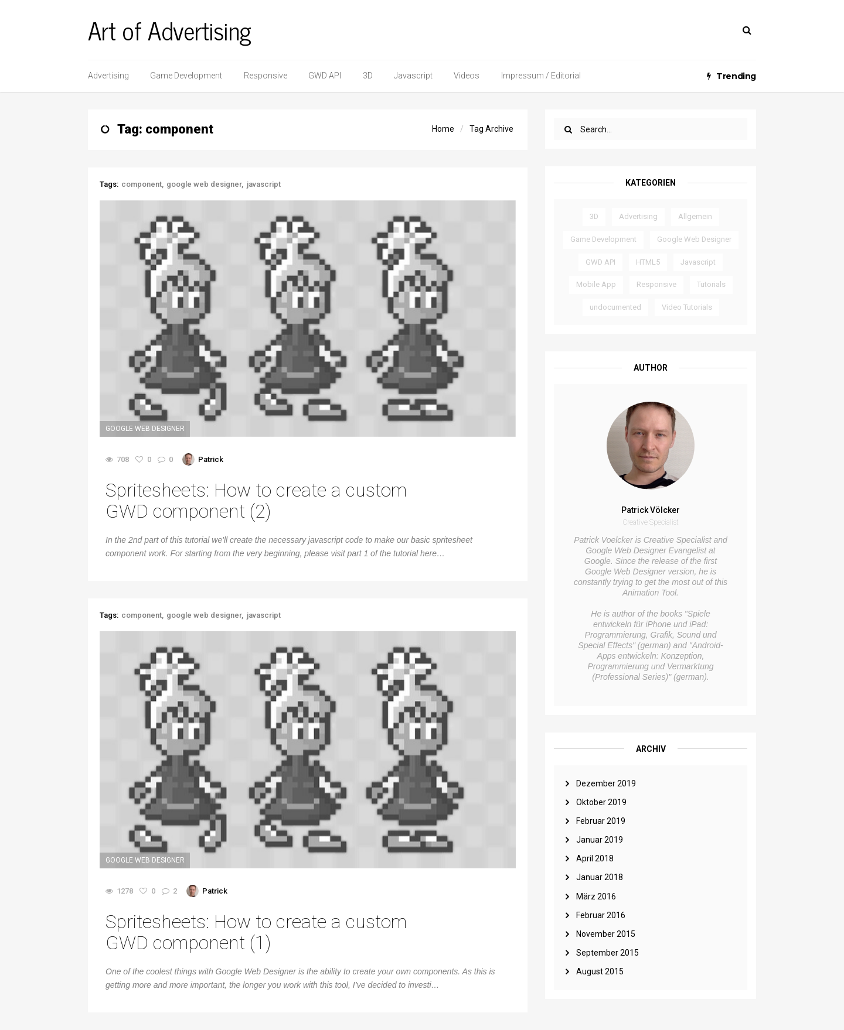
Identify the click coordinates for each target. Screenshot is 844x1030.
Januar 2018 (599, 877)
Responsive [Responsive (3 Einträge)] (656, 284)
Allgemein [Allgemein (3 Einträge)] (695, 216)
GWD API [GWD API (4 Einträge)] (600, 262)
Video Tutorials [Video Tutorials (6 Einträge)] (687, 307)
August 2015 (600, 971)
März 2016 (596, 896)
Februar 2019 (600, 821)
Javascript (413, 75)
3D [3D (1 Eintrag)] (594, 216)
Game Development (186, 75)
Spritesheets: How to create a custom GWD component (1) (256, 932)
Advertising (108, 75)
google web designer (203, 184)
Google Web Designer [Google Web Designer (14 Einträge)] (694, 239)
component (141, 184)
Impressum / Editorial (541, 75)
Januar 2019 (599, 839)
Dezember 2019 (606, 783)
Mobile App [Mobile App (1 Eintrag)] (596, 284)
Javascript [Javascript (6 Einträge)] (698, 262)
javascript (264, 184)
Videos (466, 75)
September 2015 (607, 952)
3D (368, 75)
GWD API (324, 75)
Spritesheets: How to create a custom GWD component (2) (256, 501)
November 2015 (605, 934)
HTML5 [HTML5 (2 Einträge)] (648, 262)
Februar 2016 (600, 915)
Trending (731, 76)
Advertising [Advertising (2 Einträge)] (638, 216)
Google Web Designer (145, 429)
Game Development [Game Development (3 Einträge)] (603, 239)
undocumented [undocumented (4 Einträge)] (615, 307)
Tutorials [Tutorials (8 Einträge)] (711, 284)
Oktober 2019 (601, 802)
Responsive (265, 75)
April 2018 (595, 858)
